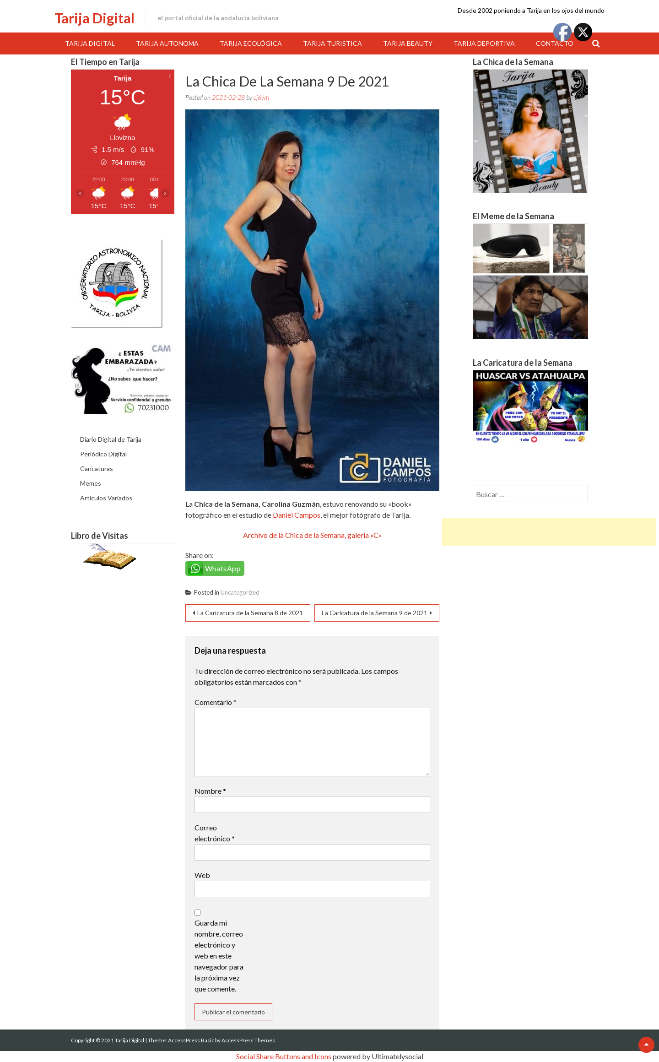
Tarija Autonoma (167, 43)
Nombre (210, 790)
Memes (90, 483)
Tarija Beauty (407, 43)
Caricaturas (96, 468)
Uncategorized (240, 592)
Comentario (215, 702)
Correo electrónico (214, 833)
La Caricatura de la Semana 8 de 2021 (250, 613)
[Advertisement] (549, 532)
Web (202, 875)
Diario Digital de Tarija (110, 439)
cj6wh (261, 97)
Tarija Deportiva (484, 43)
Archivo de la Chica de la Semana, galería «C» (312, 535)
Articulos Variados (106, 498)
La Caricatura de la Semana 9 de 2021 (374, 613)
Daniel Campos (296, 514)
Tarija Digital (94, 18)
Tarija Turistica (332, 43)
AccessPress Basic (191, 1040)
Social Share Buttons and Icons (283, 1056)
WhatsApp (223, 568)
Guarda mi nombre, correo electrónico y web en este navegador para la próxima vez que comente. (218, 955)
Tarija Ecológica (251, 43)
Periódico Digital (103, 454)
